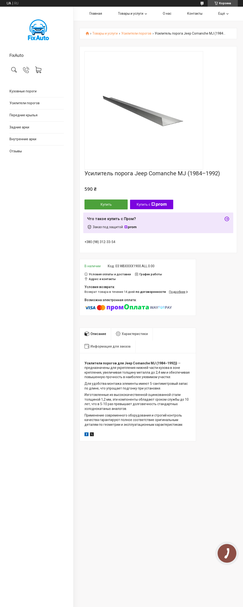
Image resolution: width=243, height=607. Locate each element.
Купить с (152, 204)
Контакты (194, 13)
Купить (106, 204)
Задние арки (19, 127)
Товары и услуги (130, 13)
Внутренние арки (22, 139)
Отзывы (15, 151)
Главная (95, 13)
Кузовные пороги (23, 91)
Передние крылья (23, 115)
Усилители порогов (24, 103)
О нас (167, 13)
